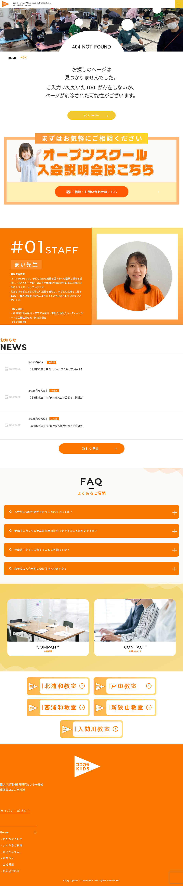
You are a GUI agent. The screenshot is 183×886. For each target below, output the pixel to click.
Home (4, 832)
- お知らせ (7, 858)
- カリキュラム (10, 852)
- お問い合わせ (10, 871)
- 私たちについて (12, 839)
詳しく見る (90, 448)
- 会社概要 (7, 864)
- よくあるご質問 (12, 845)
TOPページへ (92, 115)
